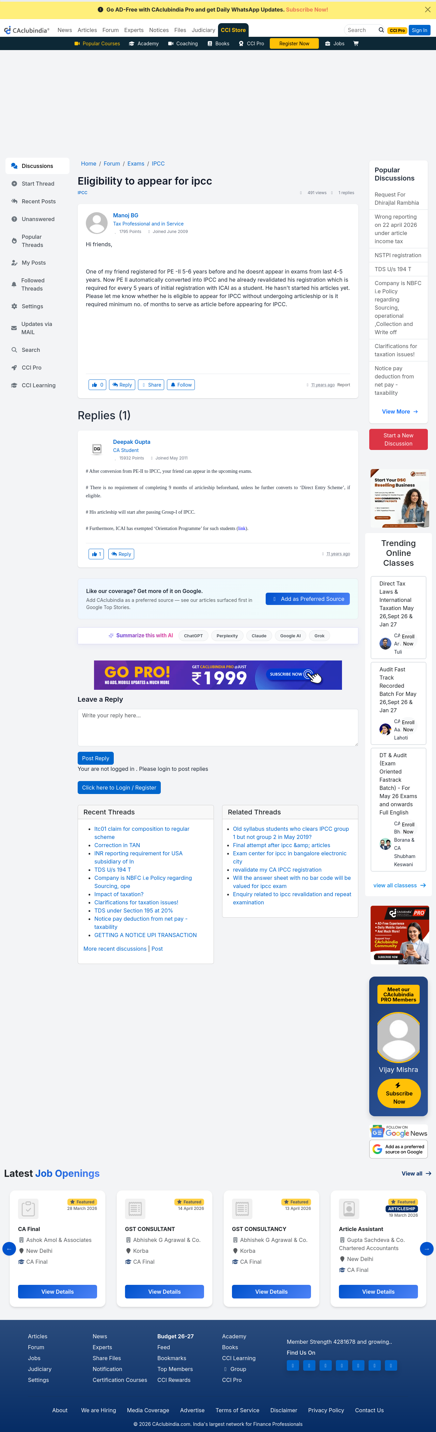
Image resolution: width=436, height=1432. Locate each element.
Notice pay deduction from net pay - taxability (394, 380)
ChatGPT (193, 635)
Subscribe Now (399, 1094)
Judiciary (40, 1369)
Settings (27, 306)
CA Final (29, 1229)
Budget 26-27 (175, 1336)
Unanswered (32, 219)
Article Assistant (361, 1229)
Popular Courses (97, 43)
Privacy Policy (326, 1410)
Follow (181, 385)
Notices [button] (159, 30)
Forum (36, 1347)
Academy (144, 43)
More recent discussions (114, 948)
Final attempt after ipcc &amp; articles (281, 845)
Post (157, 948)
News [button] (65, 30)
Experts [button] (134, 30)
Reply (122, 385)
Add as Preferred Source (307, 598)
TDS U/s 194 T (112, 869)
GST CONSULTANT (150, 1229)
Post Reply (95, 758)
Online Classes (398, 553)
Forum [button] (111, 30)
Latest (52, 1173)
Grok (319, 635)
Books (218, 43)
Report (343, 384)
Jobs (334, 43)
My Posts (28, 262)
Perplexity (227, 635)
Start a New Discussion (399, 439)
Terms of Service (238, 1410)
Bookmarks (171, 1358)
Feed (163, 1347)
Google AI (290, 635)
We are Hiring (98, 1410)
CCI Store (233, 30)
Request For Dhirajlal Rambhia (397, 198)
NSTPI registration (398, 255)
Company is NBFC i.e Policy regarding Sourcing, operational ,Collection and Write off (398, 308)
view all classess (399, 885)
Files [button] (180, 30)
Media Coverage (148, 1410)
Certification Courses (120, 1379)
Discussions (32, 165)
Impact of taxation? (119, 894)
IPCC (83, 192)
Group (234, 1369)
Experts (102, 1347)
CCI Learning (33, 385)
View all (417, 1173)
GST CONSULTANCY (259, 1229)
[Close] (428, 9)
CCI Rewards (173, 1379)
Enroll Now (408, 640)
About (59, 1410)
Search (25, 349)
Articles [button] (87, 30)
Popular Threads (27, 240)
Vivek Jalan (295, 43)
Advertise (192, 1410)
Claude (259, 635)
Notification (107, 1369)
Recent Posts (33, 201)
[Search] (361, 30)
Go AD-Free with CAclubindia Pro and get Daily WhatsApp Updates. (212, 9)
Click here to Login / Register (119, 787)
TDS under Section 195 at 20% (133, 910)
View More (400, 411)
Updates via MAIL (31, 328)
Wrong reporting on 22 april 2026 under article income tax (396, 229)
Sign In (419, 30)
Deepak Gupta (132, 441)
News (100, 1336)
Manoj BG (125, 215)
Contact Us (369, 1410)
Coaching (183, 43)
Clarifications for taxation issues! (136, 902)
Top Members (175, 1369)
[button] (379, 30)
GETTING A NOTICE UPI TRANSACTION (145, 935)
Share (151, 385)
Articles (37, 1336)
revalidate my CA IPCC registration (277, 869)
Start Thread (32, 183)
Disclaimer (283, 1410)
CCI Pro (251, 43)
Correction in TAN (117, 845)
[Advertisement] (218, 101)
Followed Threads (28, 284)
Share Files (107, 1358)
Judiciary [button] (204, 30)
